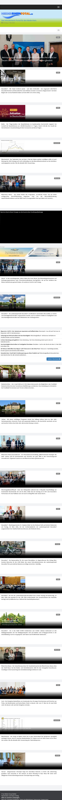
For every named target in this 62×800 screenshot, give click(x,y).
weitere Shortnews (54, 359)
